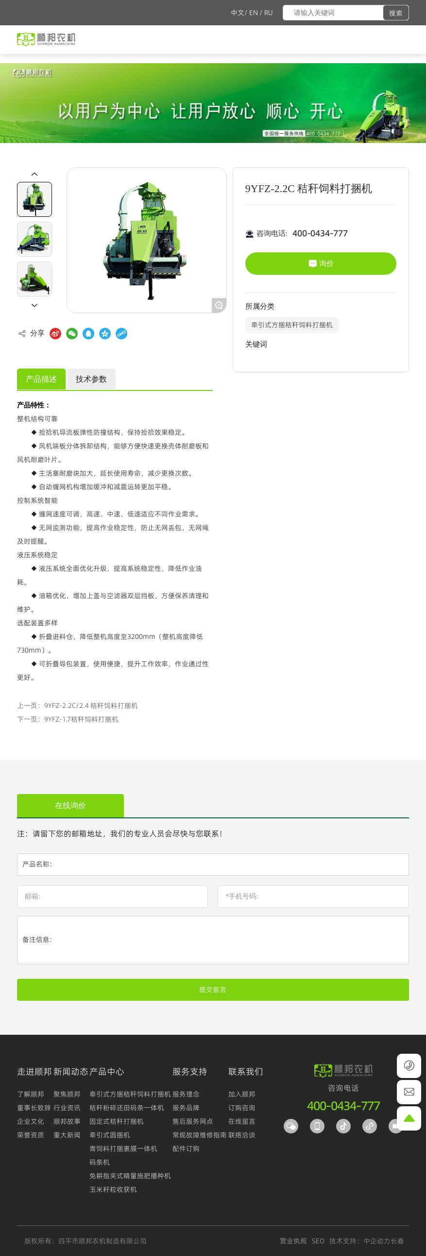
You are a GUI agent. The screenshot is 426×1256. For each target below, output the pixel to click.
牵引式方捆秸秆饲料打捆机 (292, 325)
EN (253, 13)
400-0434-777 (320, 233)
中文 (237, 13)
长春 (397, 1241)
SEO (318, 1241)
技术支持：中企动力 (360, 1241)
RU (268, 13)
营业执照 (293, 1241)
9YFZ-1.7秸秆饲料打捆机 (81, 719)
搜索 (396, 13)
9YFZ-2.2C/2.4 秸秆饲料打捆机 (91, 705)
